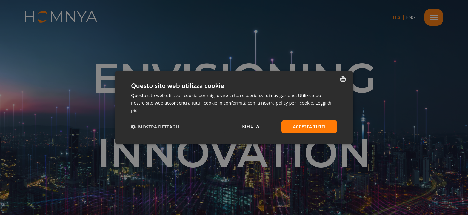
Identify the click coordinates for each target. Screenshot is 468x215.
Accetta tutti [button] (309, 126)
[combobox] (343, 79)
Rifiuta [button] (250, 126)
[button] (155, 126)
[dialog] (234, 107)
